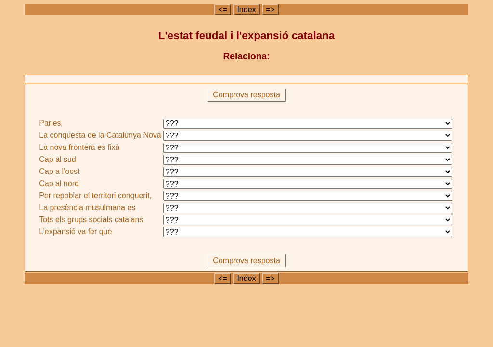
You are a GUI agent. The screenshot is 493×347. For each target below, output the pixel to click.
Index (246, 9)
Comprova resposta (247, 95)
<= (222, 9)
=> (270, 9)
